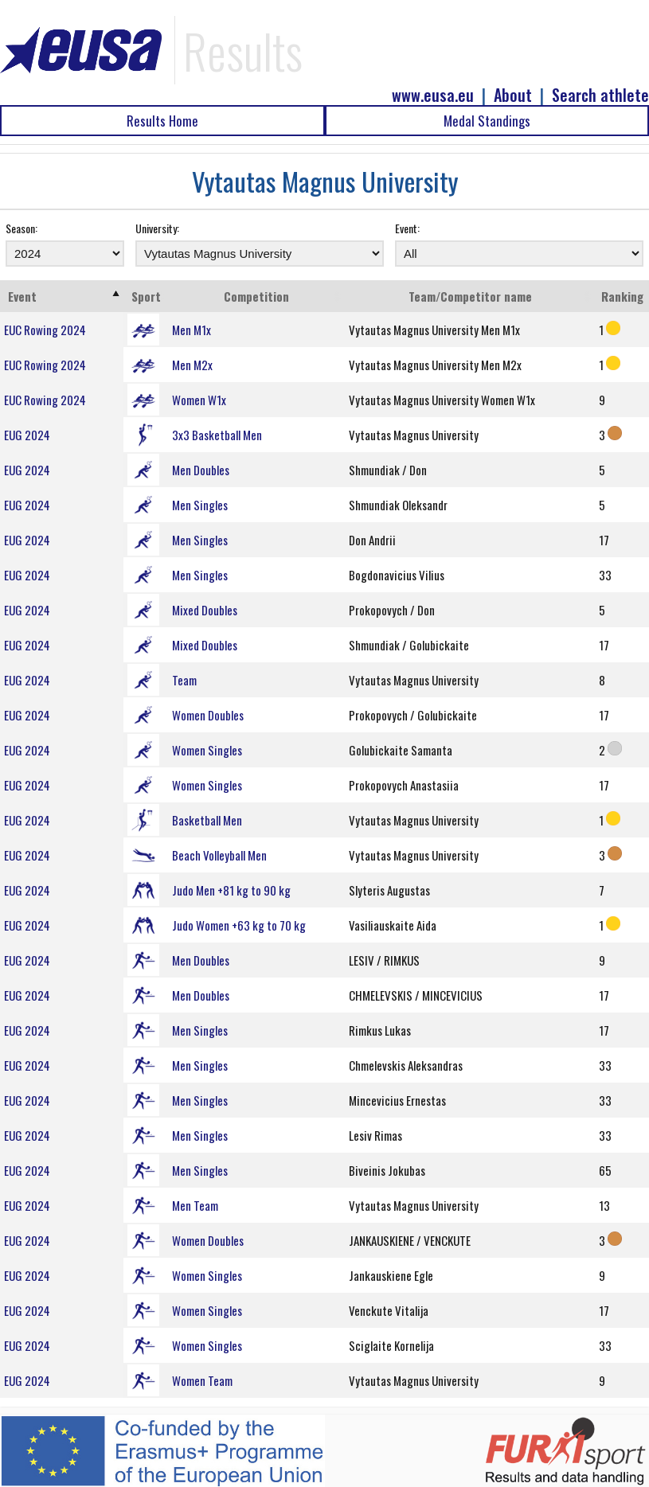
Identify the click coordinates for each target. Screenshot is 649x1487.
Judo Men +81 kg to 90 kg (231, 890)
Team (184, 680)
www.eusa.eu (433, 95)
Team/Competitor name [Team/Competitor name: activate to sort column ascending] (470, 296)
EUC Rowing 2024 (45, 329)
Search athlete (600, 95)
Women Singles (207, 750)
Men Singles (200, 504)
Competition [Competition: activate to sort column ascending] (256, 296)
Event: (407, 228)
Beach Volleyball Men (219, 855)
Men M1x (191, 329)
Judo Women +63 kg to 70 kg (239, 925)
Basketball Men (207, 820)
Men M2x (192, 364)
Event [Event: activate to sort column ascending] (22, 296)
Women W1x (199, 399)
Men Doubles (200, 469)
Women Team (202, 1380)
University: (157, 228)
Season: (21, 228)
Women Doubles (208, 715)
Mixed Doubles (204, 610)
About (513, 95)
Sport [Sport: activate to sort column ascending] (146, 296)
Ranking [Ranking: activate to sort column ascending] (622, 296)
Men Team (195, 1205)
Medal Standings (487, 121)
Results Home (162, 121)
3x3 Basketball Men (217, 434)
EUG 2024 (27, 434)
